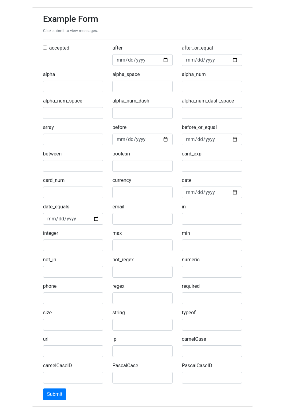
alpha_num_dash (130, 101)
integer (50, 233)
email (118, 207)
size (47, 313)
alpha (49, 74)
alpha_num (194, 74)
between (52, 154)
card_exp (191, 154)
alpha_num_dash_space (208, 101)
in (184, 207)
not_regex (123, 260)
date (186, 180)
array (48, 127)
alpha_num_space (62, 101)
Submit (54, 394)
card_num (53, 180)
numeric (191, 260)
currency (121, 180)
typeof (189, 313)
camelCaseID (57, 365)
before (119, 127)
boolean (121, 154)
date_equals (56, 207)
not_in (49, 260)
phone (50, 286)
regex (118, 286)
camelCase (194, 339)
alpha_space (126, 74)
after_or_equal (197, 48)
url (46, 339)
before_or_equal (199, 127)
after (117, 48)
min (186, 233)
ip (114, 339)
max (117, 233)
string (118, 313)
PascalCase (125, 365)
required (191, 286)
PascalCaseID (197, 365)
